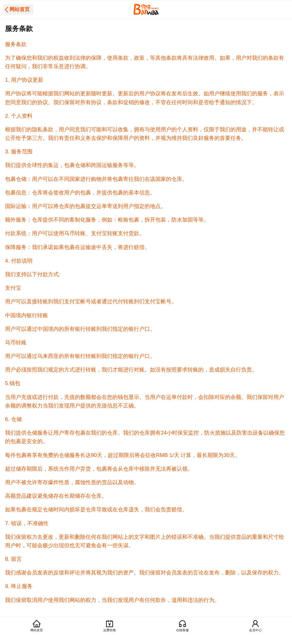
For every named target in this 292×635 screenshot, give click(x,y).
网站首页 (19, 9)
